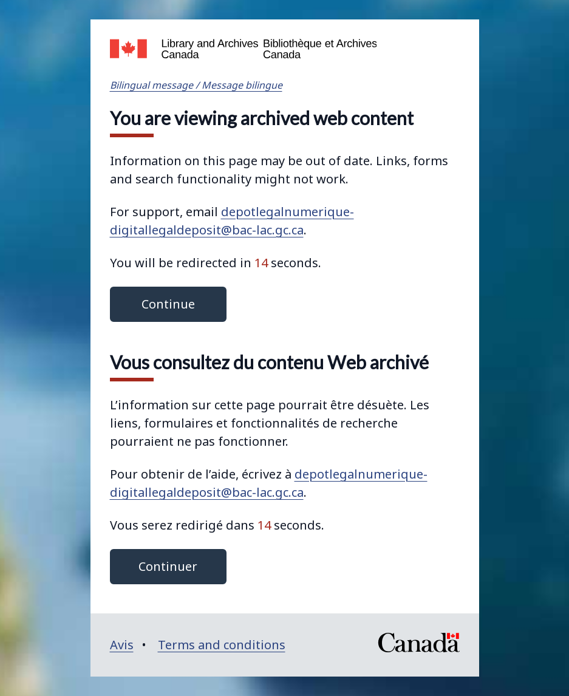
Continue (168, 304)
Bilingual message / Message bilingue (196, 85)
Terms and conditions (221, 644)
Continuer (167, 566)
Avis (122, 644)
